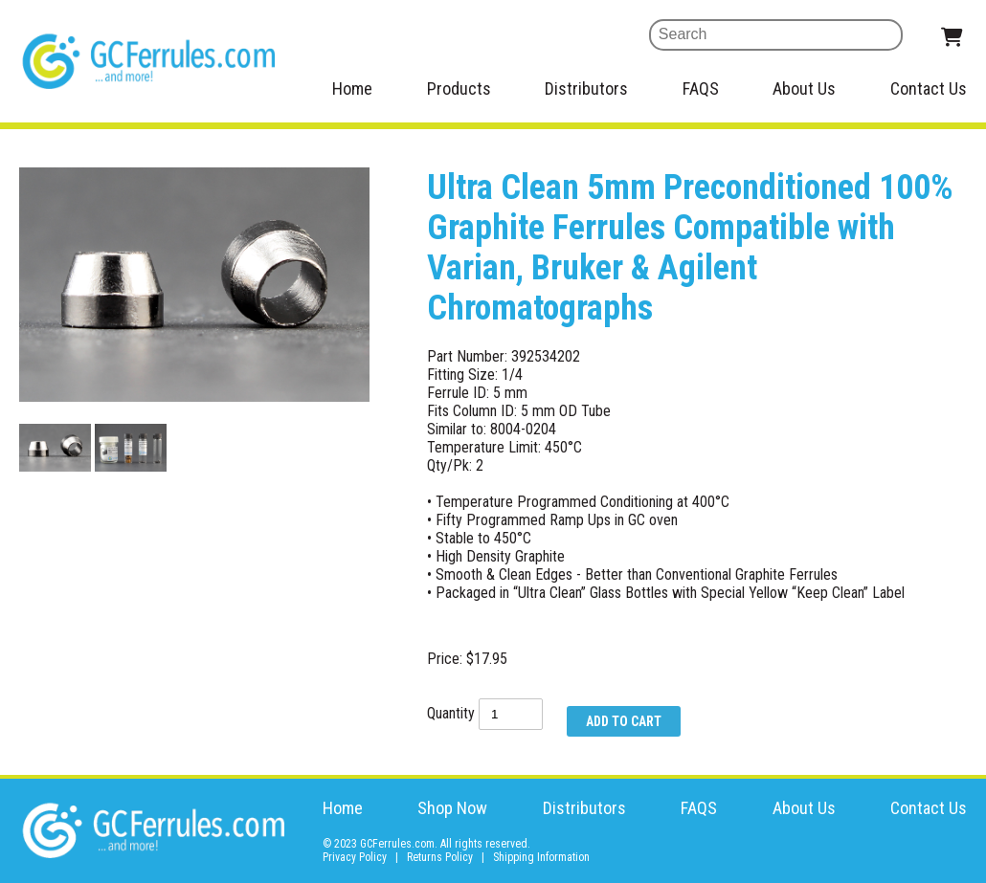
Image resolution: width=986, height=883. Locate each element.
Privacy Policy (355, 857)
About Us (804, 88)
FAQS (701, 88)
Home (352, 88)
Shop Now (452, 808)
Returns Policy (440, 857)
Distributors (586, 88)
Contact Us (928, 88)
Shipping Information (541, 857)
